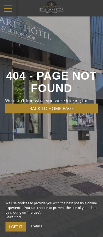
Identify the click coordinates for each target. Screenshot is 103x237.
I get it (15, 226)
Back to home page (51, 108)
